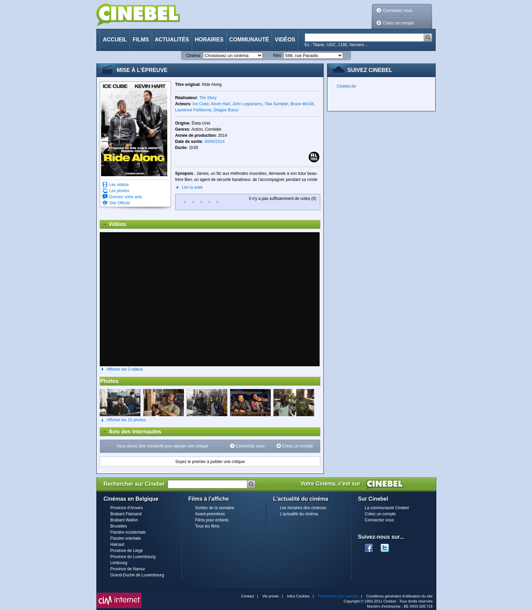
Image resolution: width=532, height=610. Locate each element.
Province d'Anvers (126, 507)
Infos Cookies (298, 596)
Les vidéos (119, 184)
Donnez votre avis (125, 197)
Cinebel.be (346, 86)
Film (277, 55)
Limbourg (118, 562)
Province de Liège (126, 550)
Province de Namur (127, 569)
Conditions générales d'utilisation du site (399, 596)
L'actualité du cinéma (299, 514)
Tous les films (207, 526)
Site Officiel (119, 203)
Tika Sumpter (276, 103)
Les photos (119, 190)
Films (141, 39)
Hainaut (117, 544)
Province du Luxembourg (132, 556)
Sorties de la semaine (214, 507)
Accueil (115, 39)
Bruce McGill (302, 103)
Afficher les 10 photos (123, 420)
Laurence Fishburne (193, 110)
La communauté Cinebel (387, 507)
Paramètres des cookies (338, 596)
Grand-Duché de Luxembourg (137, 575)
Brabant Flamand (125, 514)
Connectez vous (397, 10)
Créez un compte (398, 23)
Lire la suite (192, 187)
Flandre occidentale (128, 532)
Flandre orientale (125, 538)
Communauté (249, 39)
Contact (247, 596)
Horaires (209, 39)
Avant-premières (210, 514)
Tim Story (207, 97)
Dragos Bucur (225, 110)
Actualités (172, 39)
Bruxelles (118, 526)
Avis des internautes (131, 432)
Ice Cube (200, 103)
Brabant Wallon (124, 520)
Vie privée (270, 596)
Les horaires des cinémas (303, 507)
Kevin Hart (220, 103)
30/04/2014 (214, 141)
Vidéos (285, 39)
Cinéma (193, 55)
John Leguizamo (247, 103)
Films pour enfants (212, 520)
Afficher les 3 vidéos (125, 369)
